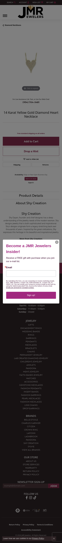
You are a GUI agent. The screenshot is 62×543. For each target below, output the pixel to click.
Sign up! (31, 295)
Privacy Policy (38, 538)
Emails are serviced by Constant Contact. (20, 287)
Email (9, 267)
